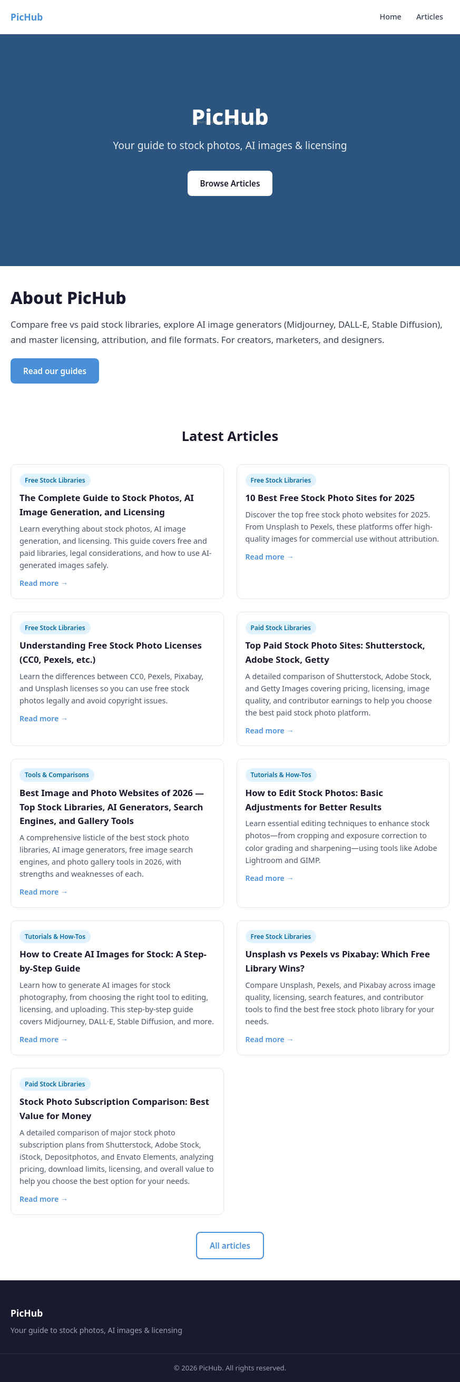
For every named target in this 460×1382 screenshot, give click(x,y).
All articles (230, 1245)
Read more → (43, 583)
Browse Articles (230, 183)
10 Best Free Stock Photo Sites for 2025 (330, 498)
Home (390, 17)
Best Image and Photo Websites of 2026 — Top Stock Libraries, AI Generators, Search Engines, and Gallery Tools (111, 807)
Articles (429, 17)
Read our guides (54, 371)
